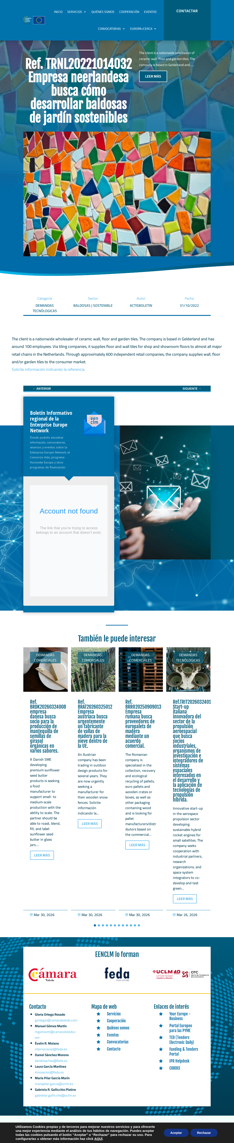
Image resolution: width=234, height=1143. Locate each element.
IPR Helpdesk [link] (179, 1065)
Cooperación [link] (129, 12)
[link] (42, 393)
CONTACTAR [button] (187, 10)
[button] (95, 930)
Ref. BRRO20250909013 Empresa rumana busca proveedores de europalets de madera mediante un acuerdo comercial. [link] (143, 729)
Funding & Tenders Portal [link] (183, 1056)
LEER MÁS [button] (153, 81)
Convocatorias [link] (109, 29)
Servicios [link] (74, 12)
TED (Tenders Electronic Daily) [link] (181, 1044)
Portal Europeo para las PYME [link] (180, 1033)
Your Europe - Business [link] (180, 1021)
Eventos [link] (150, 12)
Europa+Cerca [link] (141, 29)
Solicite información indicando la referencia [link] (48, 374)
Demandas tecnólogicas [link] (188, 662)
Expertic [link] (84, 1131)
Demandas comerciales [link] (45, 662)
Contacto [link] (113, 1053)
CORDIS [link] (174, 1072)
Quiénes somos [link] (102, 12)
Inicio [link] (58, 12)
